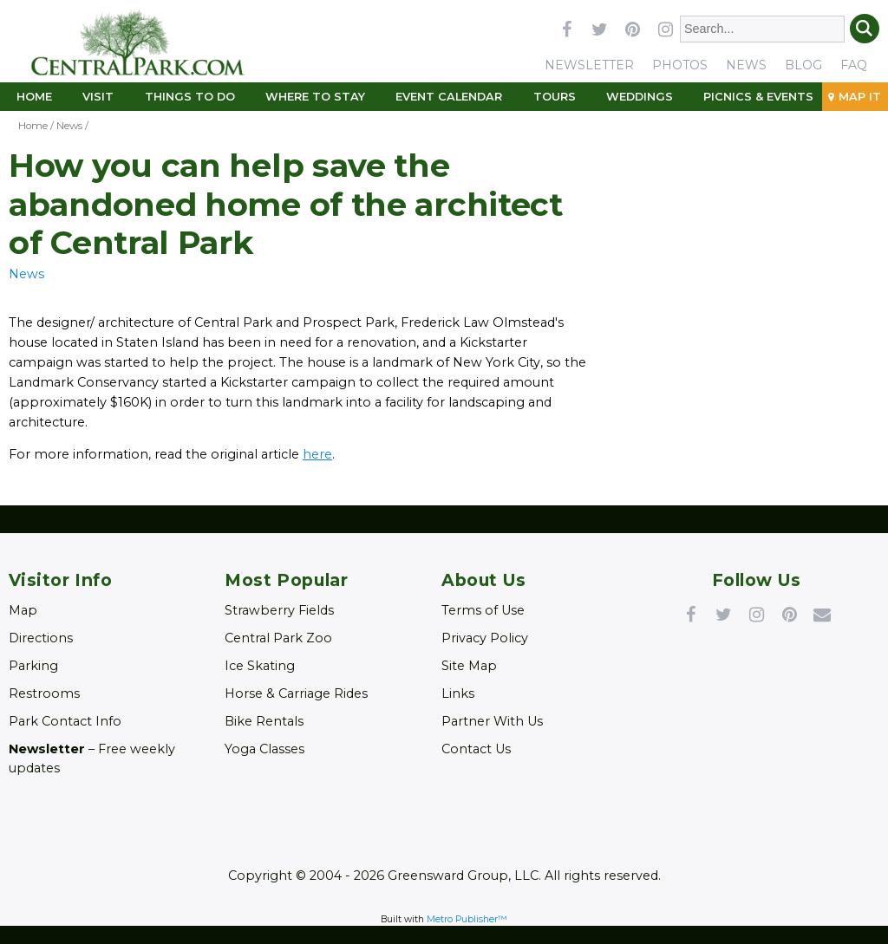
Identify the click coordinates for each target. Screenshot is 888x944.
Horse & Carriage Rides (296, 693)
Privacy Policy (484, 638)
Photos (680, 65)
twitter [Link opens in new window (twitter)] (599, 28)
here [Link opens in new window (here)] (317, 454)
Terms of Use (483, 610)
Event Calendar (448, 96)
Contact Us (476, 749)
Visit (98, 96)
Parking (33, 666)
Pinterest (789, 613)
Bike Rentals (264, 721)
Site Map (469, 666)
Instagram (756, 613)
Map (23, 610)
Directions (41, 638)
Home (34, 96)
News (746, 65)
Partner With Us (492, 721)
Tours (554, 96)
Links (457, 693)
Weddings (639, 96)
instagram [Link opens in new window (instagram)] (665, 28)
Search (864, 28)
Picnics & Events (758, 96)
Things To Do (190, 96)
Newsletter (589, 65)
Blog (803, 65)
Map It (860, 96)
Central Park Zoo (278, 638)
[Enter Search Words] (763, 29)
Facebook (690, 613)
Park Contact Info (65, 721)
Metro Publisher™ (467, 919)
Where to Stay (315, 96)
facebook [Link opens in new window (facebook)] (566, 28)
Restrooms (44, 693)
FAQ (853, 65)
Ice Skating (260, 666)
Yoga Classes (264, 749)
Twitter (723, 613)
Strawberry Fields (279, 610)
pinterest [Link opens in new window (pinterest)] (632, 28)
